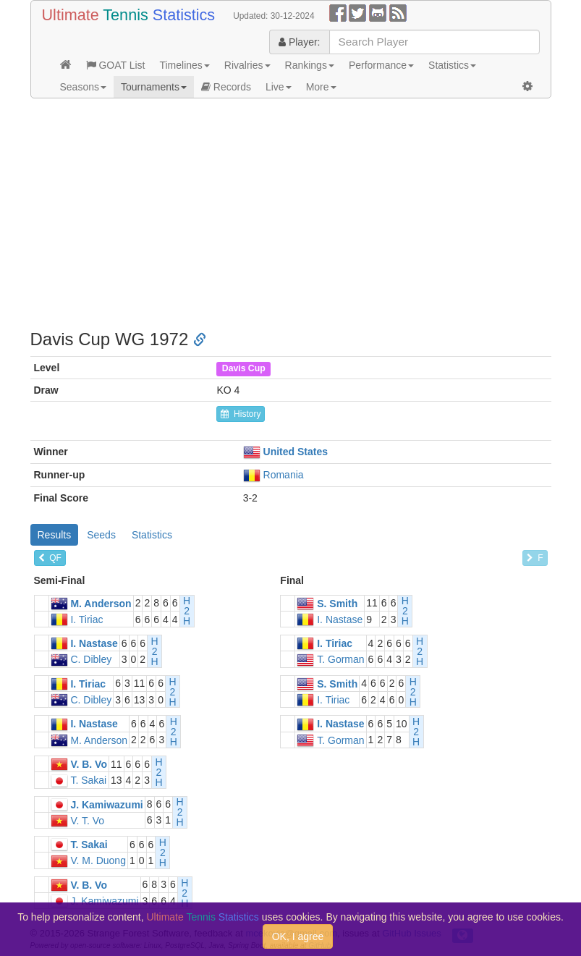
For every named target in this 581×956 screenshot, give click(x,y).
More (321, 87)
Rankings (309, 65)
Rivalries (247, 65)
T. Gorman (340, 660)
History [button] (240, 414)
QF (50, 558)
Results (55, 535)
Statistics (452, 65)
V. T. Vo (87, 820)
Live (279, 87)
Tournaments (154, 87)
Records (226, 87)
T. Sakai (88, 781)
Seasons (83, 87)
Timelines (184, 65)
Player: (299, 42)
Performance (381, 65)
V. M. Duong (98, 861)
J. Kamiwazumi (106, 805)
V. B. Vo (88, 764)
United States (295, 451)
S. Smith (337, 603)
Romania (283, 475)
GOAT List (115, 65)
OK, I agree (298, 936)
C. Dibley (90, 660)
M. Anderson (100, 603)
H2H (186, 611)
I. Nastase (339, 619)
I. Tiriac (86, 619)
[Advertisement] (290, 214)
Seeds (101, 535)
